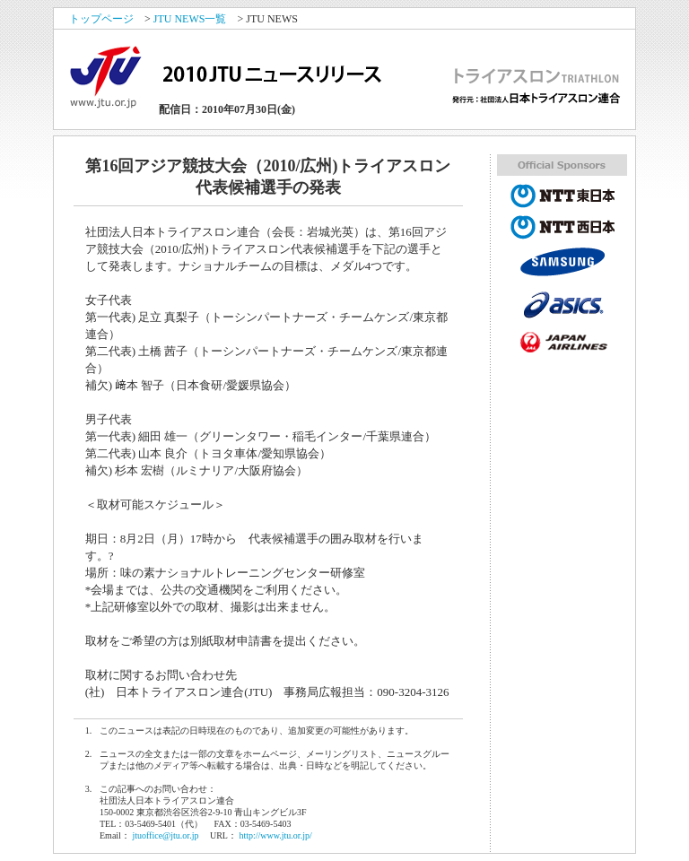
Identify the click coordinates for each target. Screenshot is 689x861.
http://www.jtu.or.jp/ (275, 835)
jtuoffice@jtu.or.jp (165, 835)
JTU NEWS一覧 (190, 19)
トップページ (101, 19)
